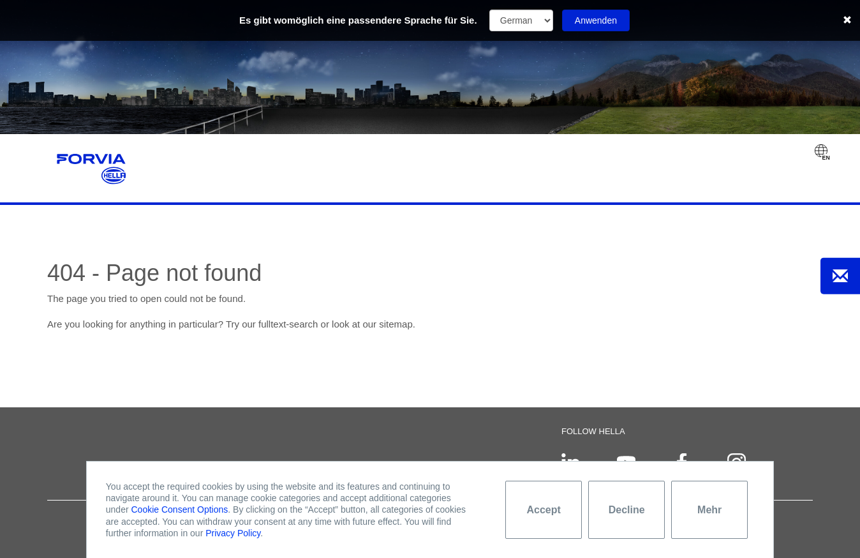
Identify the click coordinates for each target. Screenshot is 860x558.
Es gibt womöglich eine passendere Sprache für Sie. (358, 20)
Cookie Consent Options (179, 509)
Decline (627, 509)
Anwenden (596, 20)
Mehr (709, 509)
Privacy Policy (232, 533)
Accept (544, 509)
